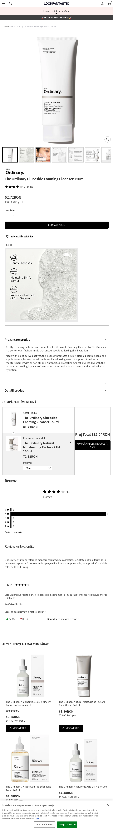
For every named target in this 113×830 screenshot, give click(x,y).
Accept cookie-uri (67, 824)
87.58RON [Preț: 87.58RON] (66, 792)
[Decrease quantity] (8, 216)
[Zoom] (107, 139)
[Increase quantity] (20, 216)
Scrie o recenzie (13, 532)
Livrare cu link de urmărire (56, 11)
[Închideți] (108, 805)
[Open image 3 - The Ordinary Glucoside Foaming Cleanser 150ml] (43, 155)
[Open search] (10, 3)
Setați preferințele (44, 824)
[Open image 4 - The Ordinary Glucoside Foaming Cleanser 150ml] (59, 155)
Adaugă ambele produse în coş (92, 445)
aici (37, 818)
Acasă (6, 26)
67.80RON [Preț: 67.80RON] (66, 711)
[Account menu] (102, 3)
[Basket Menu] (109, 3)
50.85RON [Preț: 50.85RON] (13, 717)
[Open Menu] (3, 3)
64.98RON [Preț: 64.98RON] (13, 796)
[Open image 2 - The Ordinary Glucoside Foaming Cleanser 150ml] (26, 155)
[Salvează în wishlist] (19, 236)
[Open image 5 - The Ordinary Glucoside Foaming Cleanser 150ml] (76, 155)
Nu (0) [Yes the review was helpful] (24, 619)
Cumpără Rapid (19, 729)
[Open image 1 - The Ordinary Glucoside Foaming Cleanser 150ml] (10, 155)
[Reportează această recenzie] (63, 619)
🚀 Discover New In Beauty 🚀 (56, 17)
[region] (56, 815)
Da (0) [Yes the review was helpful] (10, 619)
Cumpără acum (56, 225)
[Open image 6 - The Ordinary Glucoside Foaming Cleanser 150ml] (92, 155)
